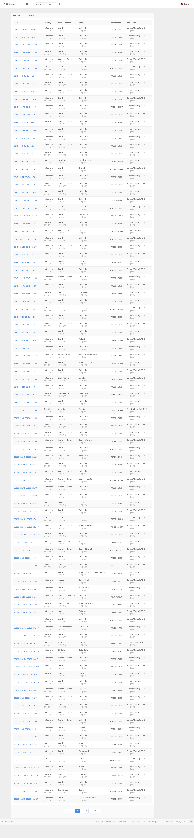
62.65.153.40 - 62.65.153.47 (24, 161)
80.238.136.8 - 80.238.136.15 (25, 558)
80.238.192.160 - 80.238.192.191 (26, 775)
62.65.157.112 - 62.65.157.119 (25, 356)
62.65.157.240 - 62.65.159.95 (25, 387)
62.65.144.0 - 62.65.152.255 (24, 146)
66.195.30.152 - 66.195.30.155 (25, 410)
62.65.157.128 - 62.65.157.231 (25, 371)
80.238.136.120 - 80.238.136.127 (26, 635)
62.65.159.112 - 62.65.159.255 (25, 402)
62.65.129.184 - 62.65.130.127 (25, 52)
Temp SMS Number (103, 821)
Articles (152, 821)
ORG (162, 821)
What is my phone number (123, 821)
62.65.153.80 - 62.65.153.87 (24, 184)
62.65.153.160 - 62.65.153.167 (25, 216)
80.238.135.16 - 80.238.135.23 (25, 457)
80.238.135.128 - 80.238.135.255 (26, 542)
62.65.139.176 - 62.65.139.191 (25, 107)
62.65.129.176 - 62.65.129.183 (25, 45)
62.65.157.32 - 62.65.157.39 (24, 309)
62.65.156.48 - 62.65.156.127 (25, 270)
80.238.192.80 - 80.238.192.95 (25, 744)
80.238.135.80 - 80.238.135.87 (25, 496)
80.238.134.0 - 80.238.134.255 (25, 441)
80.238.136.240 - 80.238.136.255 (26, 690)
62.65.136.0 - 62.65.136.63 (24, 91)
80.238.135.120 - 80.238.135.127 (26, 534)
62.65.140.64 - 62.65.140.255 (25, 130)
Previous (69, 811)
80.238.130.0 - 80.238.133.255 (25, 433)
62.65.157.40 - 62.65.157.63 (24, 317)
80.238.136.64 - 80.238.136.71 (25, 612)
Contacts (169, 821)
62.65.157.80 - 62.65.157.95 (24, 332)
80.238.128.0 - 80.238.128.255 (25, 418)
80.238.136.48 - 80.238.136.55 (25, 597)
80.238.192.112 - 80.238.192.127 (26, 760)
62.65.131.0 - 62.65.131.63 (24, 76)
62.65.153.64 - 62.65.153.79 (24, 177)
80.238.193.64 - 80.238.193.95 (25, 791)
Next (96, 811)
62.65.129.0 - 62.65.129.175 (24, 37)
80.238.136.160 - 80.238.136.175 (26, 659)
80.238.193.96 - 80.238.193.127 (26, 799)
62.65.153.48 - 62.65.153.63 (24, 169)
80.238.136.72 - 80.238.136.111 (26, 620)
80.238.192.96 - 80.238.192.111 (26, 752)
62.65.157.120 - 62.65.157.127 (25, 363)
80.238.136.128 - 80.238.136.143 (26, 643)
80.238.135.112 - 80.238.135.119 (26, 527)
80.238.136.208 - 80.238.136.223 (26, 674)
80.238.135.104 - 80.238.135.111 (26, 519)
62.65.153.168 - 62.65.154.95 (25, 223)
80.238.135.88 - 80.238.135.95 (25, 503)
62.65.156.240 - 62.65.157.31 (25, 301)
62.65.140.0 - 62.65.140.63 (24, 122)
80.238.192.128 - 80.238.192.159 (26, 768)
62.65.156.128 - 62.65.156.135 (25, 278)
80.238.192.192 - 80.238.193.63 (26, 783)
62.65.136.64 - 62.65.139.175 (25, 99)
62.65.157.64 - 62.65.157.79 (24, 324)
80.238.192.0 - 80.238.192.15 (25, 729)
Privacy (178, 821)
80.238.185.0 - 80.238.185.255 (25, 713)
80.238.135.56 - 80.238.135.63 (25, 472)
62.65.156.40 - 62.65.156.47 (24, 262)
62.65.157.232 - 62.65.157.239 (25, 379)
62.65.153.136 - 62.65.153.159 (25, 208)
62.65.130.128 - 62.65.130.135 (25, 60)
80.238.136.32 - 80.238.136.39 (25, 581)
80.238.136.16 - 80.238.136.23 (25, 566)
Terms (185, 821)
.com (8, 3)
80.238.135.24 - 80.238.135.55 (25, 464)
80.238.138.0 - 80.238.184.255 (25, 706)
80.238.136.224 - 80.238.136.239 (26, 682)
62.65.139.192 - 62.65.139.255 (25, 115)
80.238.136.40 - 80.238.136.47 (25, 589)
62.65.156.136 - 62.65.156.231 (25, 286)
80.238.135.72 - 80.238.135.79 (25, 488)
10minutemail (141, 821)
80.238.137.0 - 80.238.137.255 (25, 698)
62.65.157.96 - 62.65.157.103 (25, 340)
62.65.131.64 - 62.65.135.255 (25, 83)
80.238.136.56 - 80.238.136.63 (25, 604)
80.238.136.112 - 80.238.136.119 (26, 628)
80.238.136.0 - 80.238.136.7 (24, 550)
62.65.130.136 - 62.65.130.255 (25, 68)
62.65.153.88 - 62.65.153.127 (25, 192)
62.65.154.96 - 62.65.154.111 (25, 231)
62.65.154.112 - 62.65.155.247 (25, 239)
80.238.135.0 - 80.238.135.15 (25, 449)
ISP (157, 821)
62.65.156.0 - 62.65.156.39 (24, 255)
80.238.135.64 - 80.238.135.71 (25, 480)
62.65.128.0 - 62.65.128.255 (24, 29)
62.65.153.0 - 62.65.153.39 (24, 153)
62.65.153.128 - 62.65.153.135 (25, 200)
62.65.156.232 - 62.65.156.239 (25, 293)
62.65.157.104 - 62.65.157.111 (25, 348)
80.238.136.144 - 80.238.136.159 (26, 651)
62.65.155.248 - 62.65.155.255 (25, 247)
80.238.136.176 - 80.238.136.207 (26, 667)
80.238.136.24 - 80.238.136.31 (25, 573)
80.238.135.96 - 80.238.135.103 (26, 511)
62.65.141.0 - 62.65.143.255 (24, 138)
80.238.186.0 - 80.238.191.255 (25, 721)
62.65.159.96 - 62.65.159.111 (25, 394)
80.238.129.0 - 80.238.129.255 (25, 426)
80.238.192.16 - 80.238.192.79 (25, 736)
